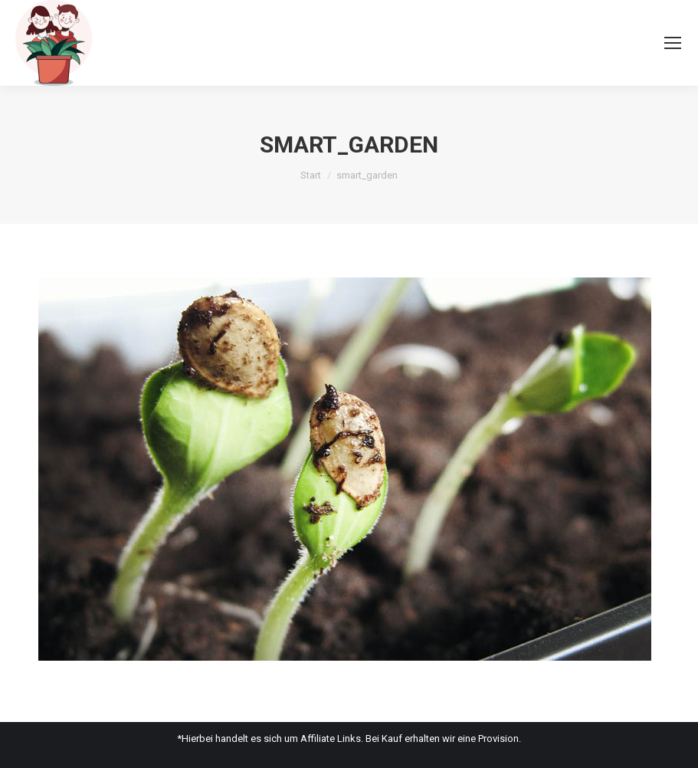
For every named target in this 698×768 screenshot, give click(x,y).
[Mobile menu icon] (673, 43)
